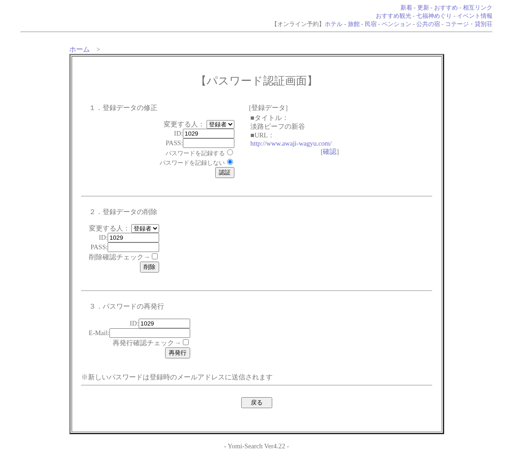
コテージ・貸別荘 (468, 24)
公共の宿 (428, 24)
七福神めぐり (434, 15)
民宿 (371, 24)
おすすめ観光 (393, 15)
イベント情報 (474, 15)
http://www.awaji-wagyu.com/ (291, 143)
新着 (406, 7)
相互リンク (477, 7)
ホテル (333, 24)
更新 (423, 7)
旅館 (354, 24)
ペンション (396, 24)
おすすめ (446, 7)
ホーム (79, 49)
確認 (330, 151)
